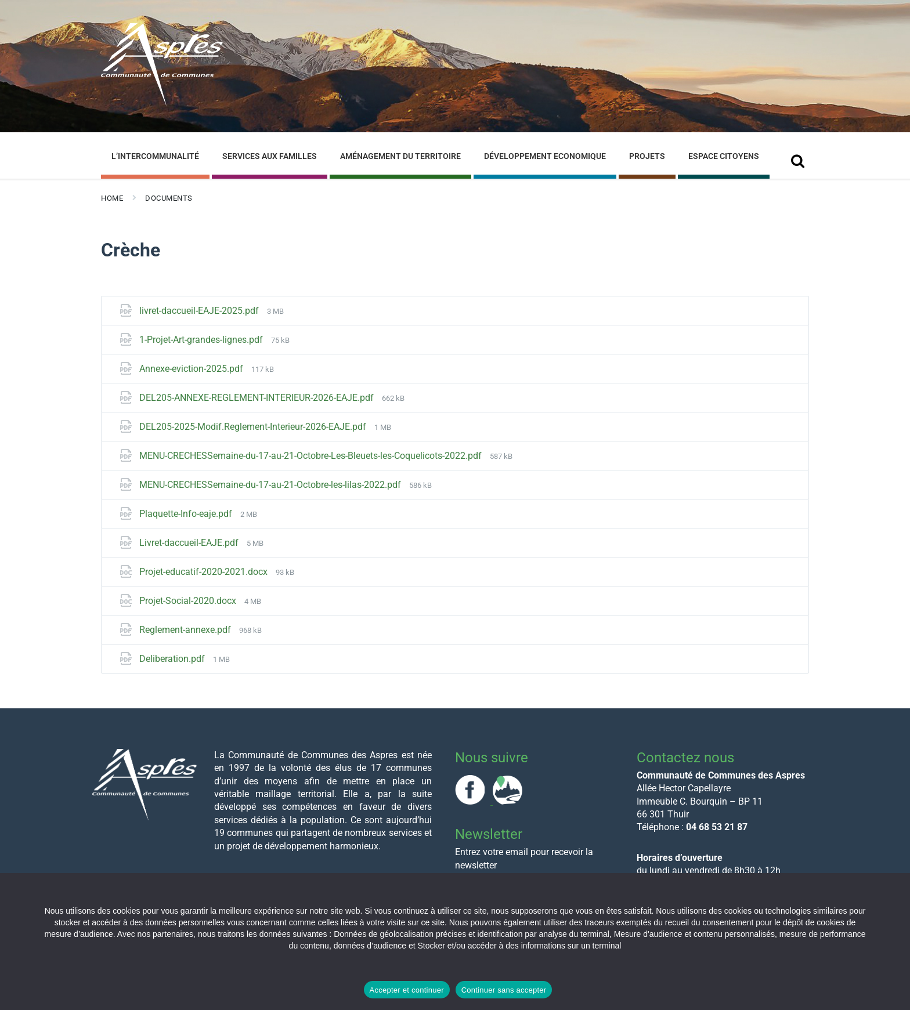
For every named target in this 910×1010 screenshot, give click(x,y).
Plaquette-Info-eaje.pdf (186, 513)
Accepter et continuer (407, 990)
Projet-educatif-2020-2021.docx (204, 571)
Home (112, 198)
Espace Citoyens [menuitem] (723, 156)
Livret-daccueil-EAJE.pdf (190, 542)
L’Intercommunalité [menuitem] (155, 156)
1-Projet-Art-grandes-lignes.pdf (202, 339)
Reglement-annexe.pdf (186, 629)
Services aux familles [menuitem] (269, 156)
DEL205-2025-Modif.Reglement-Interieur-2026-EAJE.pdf (254, 426)
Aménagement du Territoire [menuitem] (400, 156)
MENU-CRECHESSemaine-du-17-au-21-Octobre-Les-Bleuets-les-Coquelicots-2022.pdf (311, 455)
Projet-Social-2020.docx (189, 600)
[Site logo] (162, 103)
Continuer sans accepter (504, 990)
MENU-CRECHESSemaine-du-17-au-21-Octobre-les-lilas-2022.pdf (271, 484)
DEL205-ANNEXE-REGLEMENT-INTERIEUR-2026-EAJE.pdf (257, 397)
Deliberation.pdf (173, 658)
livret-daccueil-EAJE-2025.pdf (200, 310)
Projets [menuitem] (647, 156)
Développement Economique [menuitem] (545, 156)
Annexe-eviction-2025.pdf (192, 368)
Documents (169, 198)
